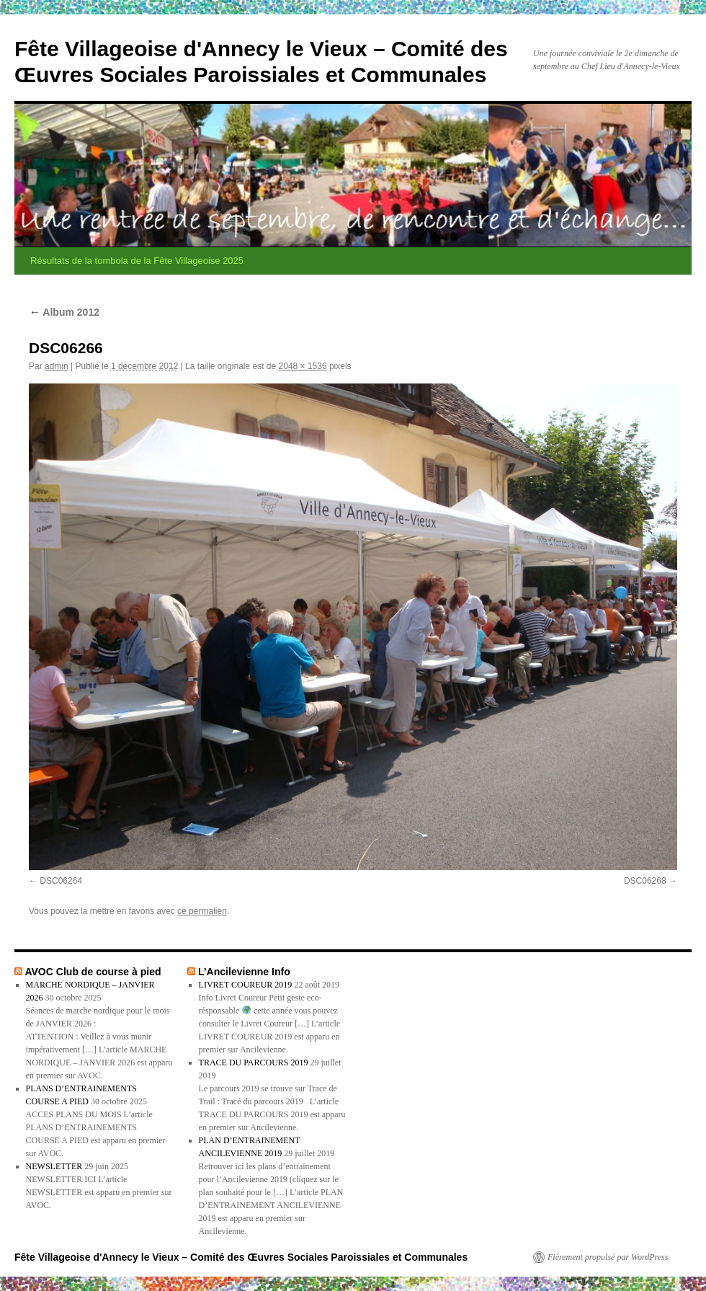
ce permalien (202, 911)
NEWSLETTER (54, 1166)
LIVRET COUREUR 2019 (245, 985)
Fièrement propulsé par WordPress (608, 1257)
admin (56, 366)
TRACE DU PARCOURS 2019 (253, 1062)
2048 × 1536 (303, 366)
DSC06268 (645, 881)
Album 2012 (64, 312)
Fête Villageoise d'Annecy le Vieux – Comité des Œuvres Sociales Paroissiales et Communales (241, 1257)
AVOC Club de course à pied (92, 971)
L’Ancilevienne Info (244, 971)
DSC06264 (61, 881)
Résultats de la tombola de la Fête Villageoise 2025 (136, 260)
